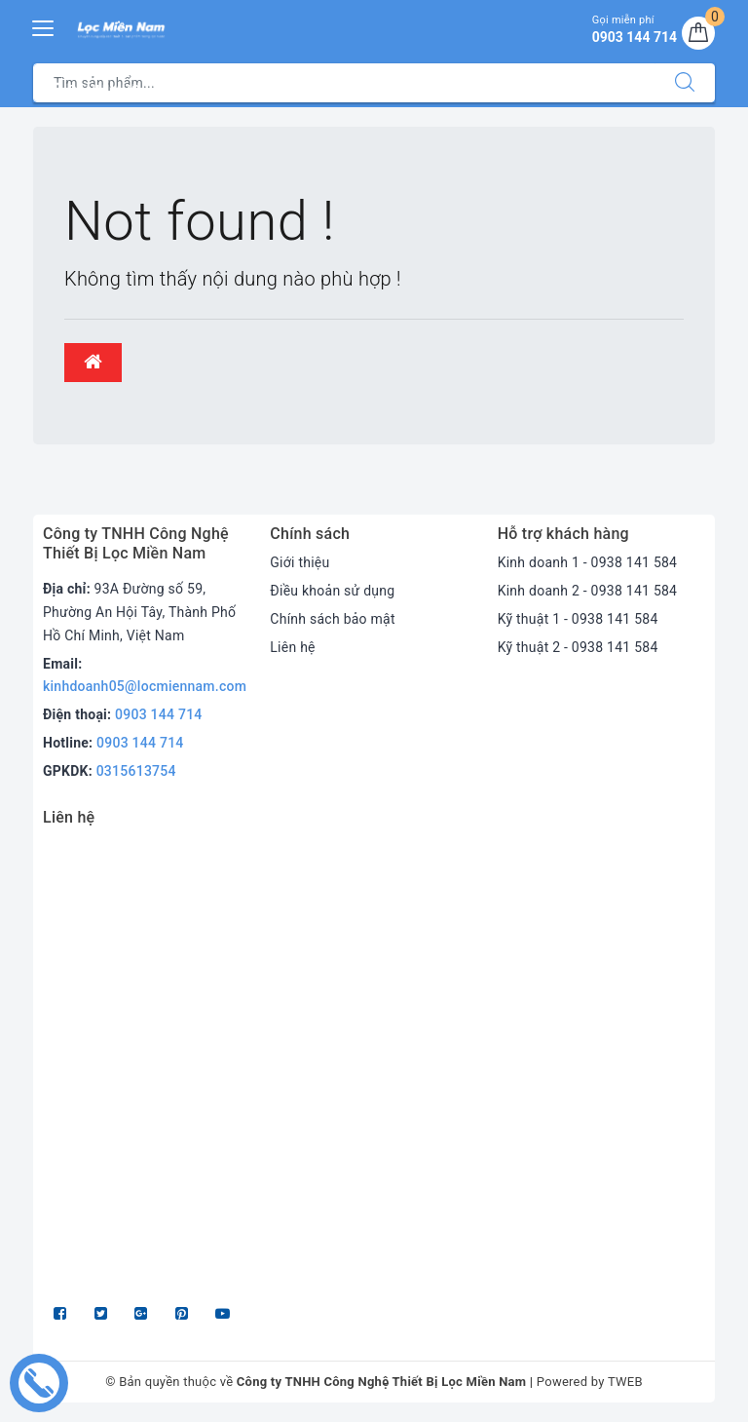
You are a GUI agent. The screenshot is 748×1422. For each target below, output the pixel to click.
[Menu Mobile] (44, 26)
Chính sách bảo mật (332, 619)
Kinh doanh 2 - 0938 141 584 (588, 590)
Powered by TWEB (590, 1381)
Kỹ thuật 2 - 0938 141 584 (578, 647)
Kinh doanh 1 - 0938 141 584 (588, 562)
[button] (93, 362)
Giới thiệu (299, 562)
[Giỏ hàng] (698, 33)
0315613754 (136, 771)
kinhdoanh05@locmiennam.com (144, 686)
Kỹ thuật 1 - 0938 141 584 (578, 619)
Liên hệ (292, 647)
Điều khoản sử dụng (332, 590)
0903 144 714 (159, 714)
